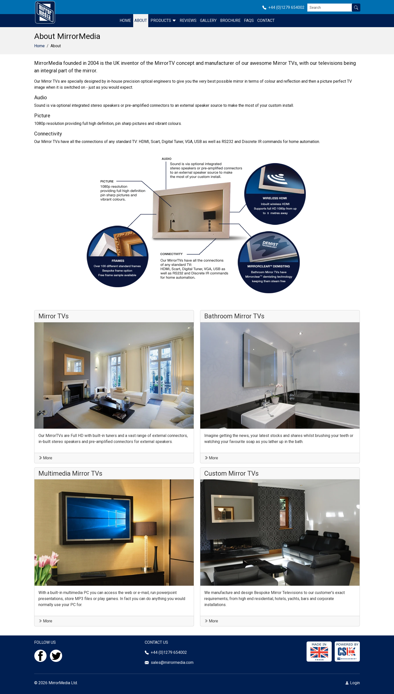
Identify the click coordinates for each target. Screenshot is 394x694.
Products (163, 20)
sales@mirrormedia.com (172, 662)
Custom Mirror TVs (231, 473)
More (45, 458)
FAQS (249, 20)
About (140, 20)
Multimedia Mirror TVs (70, 473)
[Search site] (356, 8)
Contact (266, 20)
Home (125, 20)
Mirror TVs (53, 316)
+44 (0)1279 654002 (285, 7)
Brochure (230, 20)
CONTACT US (156, 642)
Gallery (208, 20)
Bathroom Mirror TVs (234, 316)
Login (355, 682)
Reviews (188, 20)
